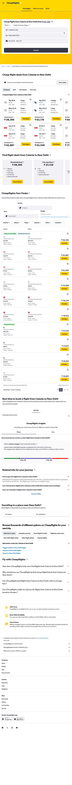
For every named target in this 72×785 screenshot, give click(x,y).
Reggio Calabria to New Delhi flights (14, 548)
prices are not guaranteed (41, 638)
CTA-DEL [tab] (36, 410)
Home (3, 66)
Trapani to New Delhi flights (11, 553)
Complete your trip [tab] (24, 533)
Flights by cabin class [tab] (57, 533)
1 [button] (60, 390)
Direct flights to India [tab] (40, 533)
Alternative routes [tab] (9, 533)
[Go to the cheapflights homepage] (14, 3)
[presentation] (52, 21)
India (8, 66)
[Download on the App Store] (18, 719)
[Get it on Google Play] (7, 719)
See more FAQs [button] (36, 494)
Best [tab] (14, 89)
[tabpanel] (36, 451)
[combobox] (8, 25)
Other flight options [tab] (28, 538)
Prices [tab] (19, 432)
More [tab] (53, 432)
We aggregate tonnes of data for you (37, 647)
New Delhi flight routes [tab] (11, 538)
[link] (17, 182)
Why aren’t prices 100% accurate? (37, 651)
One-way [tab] (33, 89)
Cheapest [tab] (7, 89)
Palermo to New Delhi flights (12, 550)
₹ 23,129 (46, 21)
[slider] (69, 217)
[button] (3, 3)
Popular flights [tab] (42, 538)
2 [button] (64, 390)
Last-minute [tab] (23, 89)
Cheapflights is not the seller (37, 644)
